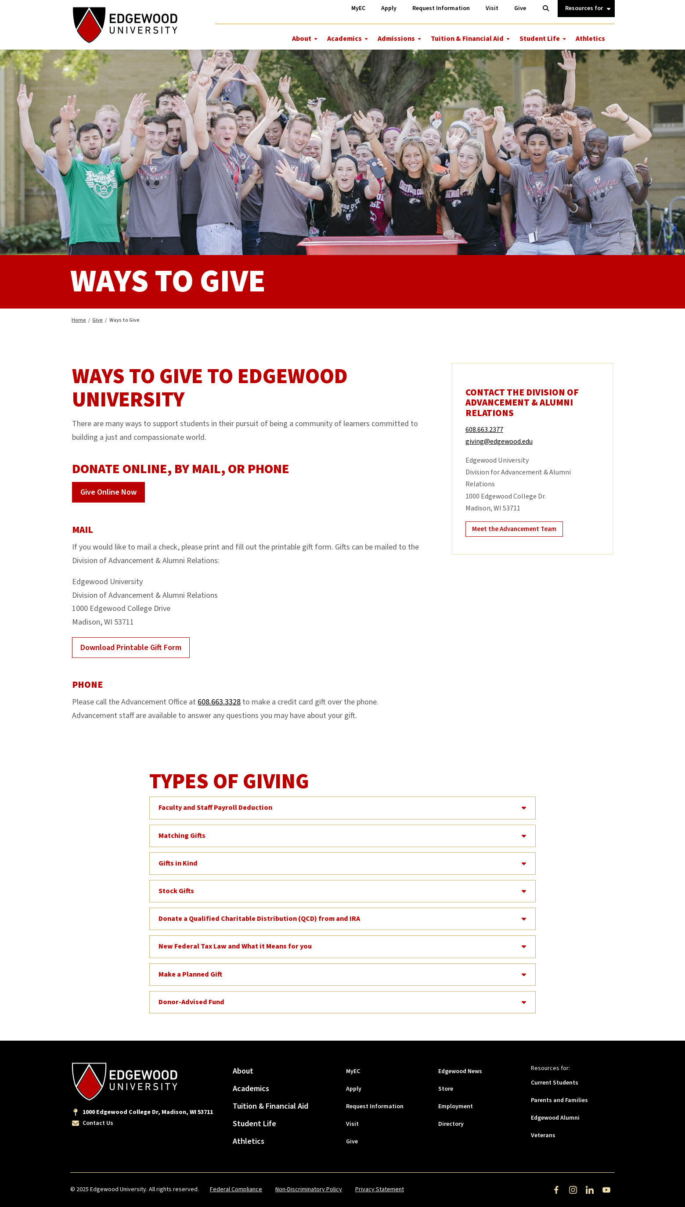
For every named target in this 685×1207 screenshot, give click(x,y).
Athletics (590, 38)
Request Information (375, 1106)
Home (79, 320)
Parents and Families (559, 1100)
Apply (353, 1089)
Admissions (396, 38)
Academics (344, 38)
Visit (352, 1124)
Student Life (539, 38)
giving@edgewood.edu (499, 441)
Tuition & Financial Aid (467, 38)
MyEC (353, 1071)
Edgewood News (460, 1071)
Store (445, 1089)
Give (97, 320)
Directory (451, 1124)
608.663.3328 (219, 702)
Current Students (554, 1082)
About (301, 38)
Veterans (543, 1135)
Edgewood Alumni (555, 1118)
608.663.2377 (484, 430)
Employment (455, 1106)
